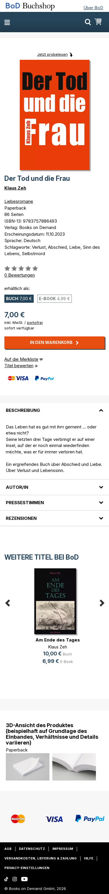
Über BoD (93, 7)
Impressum (62, 849)
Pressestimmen (25, 502)
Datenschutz (32, 849)
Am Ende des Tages (57, 640)
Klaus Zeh (15, 188)
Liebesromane (18, 201)
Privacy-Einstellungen (26, 868)
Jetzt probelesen (52, 54)
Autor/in (17, 487)
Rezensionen (21, 518)
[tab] (54, 407)
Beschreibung (23, 410)
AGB (8, 849)
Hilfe (88, 858)
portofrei (35, 322)
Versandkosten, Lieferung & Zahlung (40, 858)
